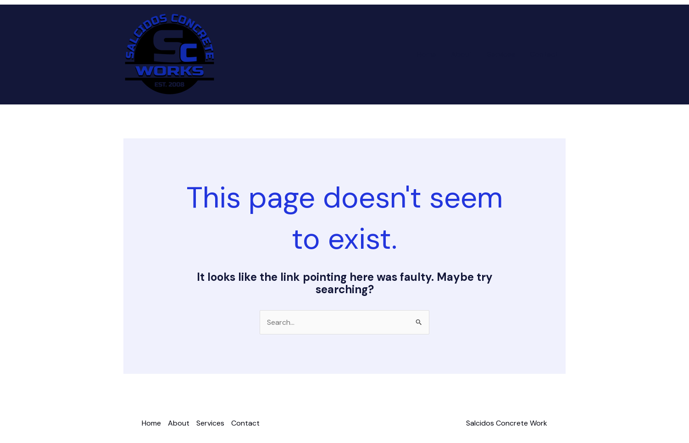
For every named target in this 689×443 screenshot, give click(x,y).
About (461, 54)
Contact (544, 54)
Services (501, 54)
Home (426, 54)
